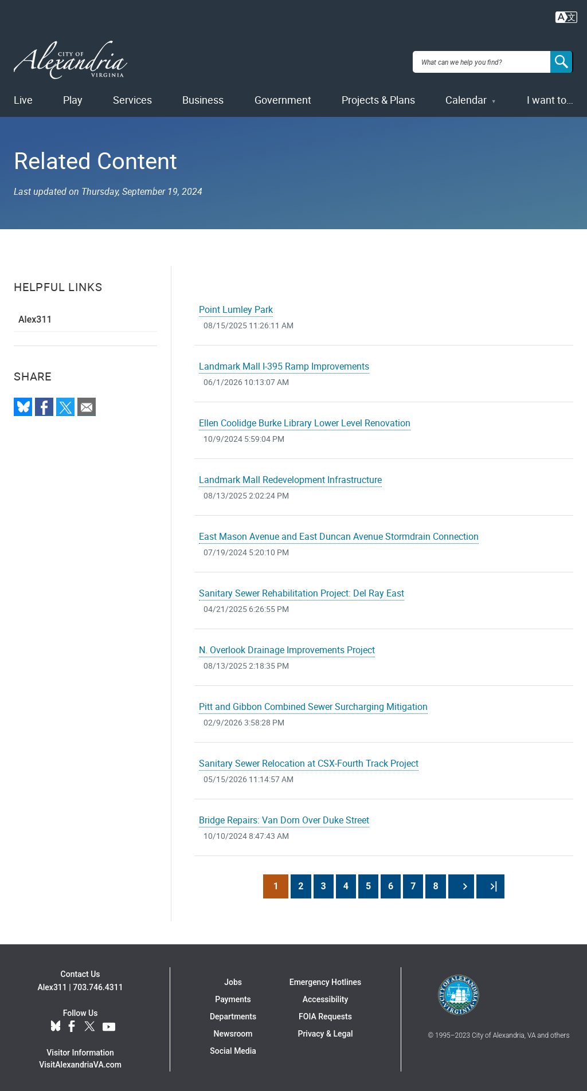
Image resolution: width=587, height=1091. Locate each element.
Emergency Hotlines (325, 978)
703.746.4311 (98, 983)
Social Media (233, 1047)
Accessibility (325, 995)
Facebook (71, 1023)
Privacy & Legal (325, 1030)
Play (73, 96)
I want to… (550, 96)
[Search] (561, 59)
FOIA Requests (325, 1013)
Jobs (233, 978)
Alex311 (35, 316)
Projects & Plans (378, 96)
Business (203, 96)
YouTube (109, 1023)
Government (283, 96)
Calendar (466, 96)
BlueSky (55, 1023)
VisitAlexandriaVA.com (80, 1060)
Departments (233, 1013)
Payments (233, 995)
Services (132, 96)
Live (23, 96)
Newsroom (233, 1030)
